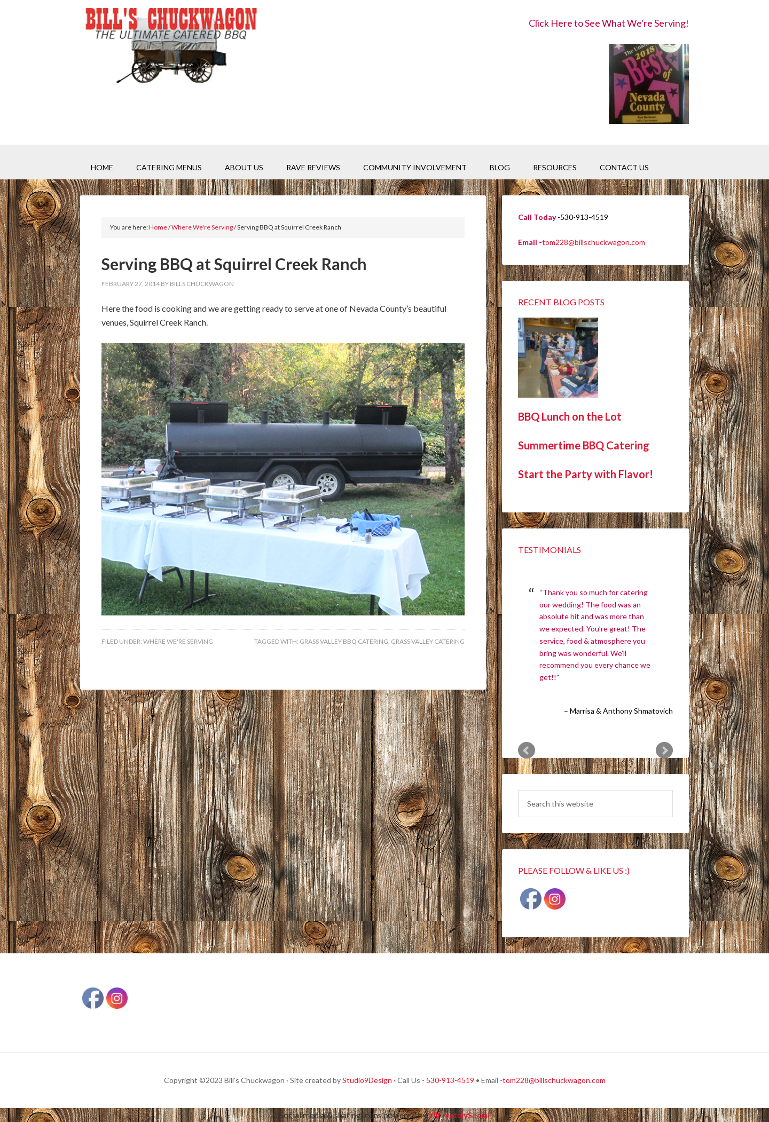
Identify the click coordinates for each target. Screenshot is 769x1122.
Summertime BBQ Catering (583, 445)
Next (664, 750)
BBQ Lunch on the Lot (570, 416)
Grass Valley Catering (428, 641)
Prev (526, 750)
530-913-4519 (450, 1080)
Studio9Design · (369, 1080)
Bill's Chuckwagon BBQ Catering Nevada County (171, 46)
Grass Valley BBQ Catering (344, 641)
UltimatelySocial (459, 1115)
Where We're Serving (178, 641)
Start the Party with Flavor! (585, 474)
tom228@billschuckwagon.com (593, 242)
